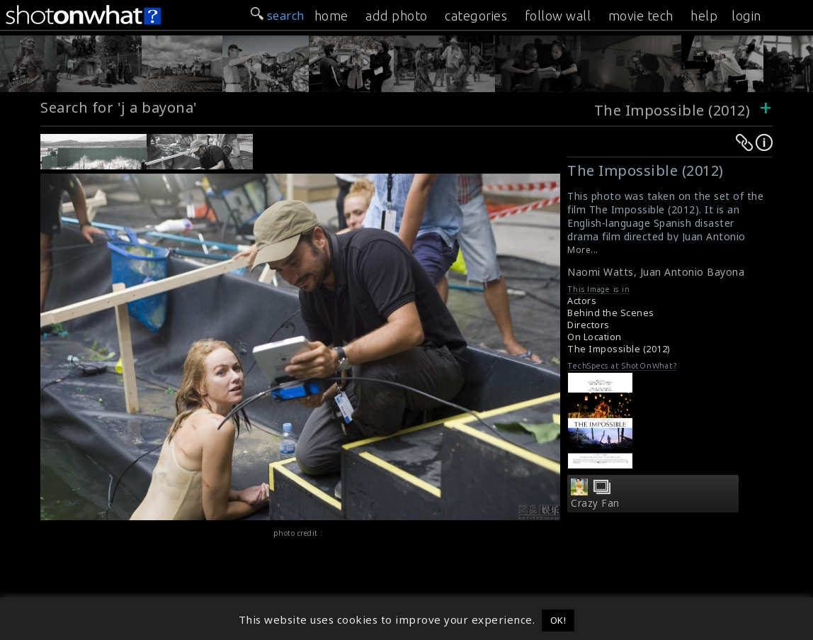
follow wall (558, 16)
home (331, 16)
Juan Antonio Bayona (692, 272)
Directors (588, 325)
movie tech (640, 16)
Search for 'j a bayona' (119, 107)
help (703, 16)
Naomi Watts (600, 272)
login (746, 16)
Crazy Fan (595, 503)
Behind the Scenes (610, 313)
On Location (594, 337)
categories (476, 16)
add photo (396, 16)
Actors (581, 301)
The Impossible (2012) (672, 110)
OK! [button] (558, 620)
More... (582, 250)
